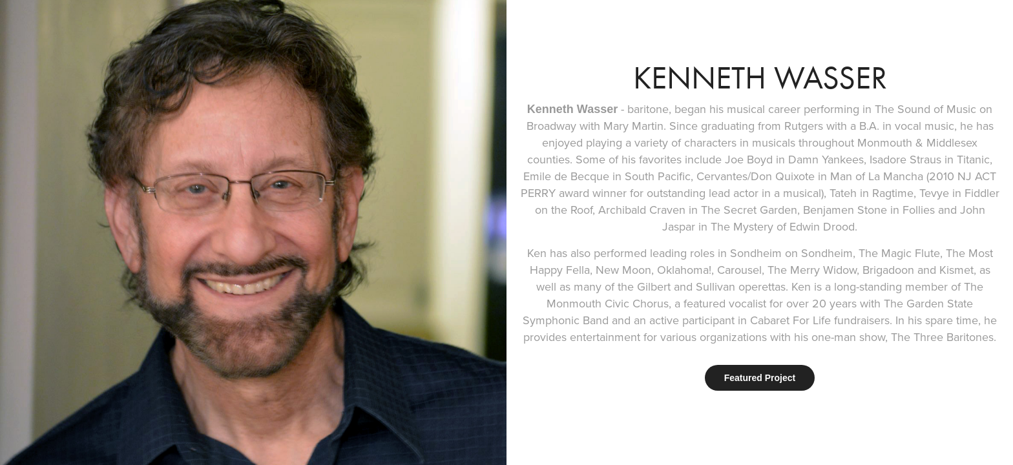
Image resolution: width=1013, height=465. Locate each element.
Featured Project (759, 378)
